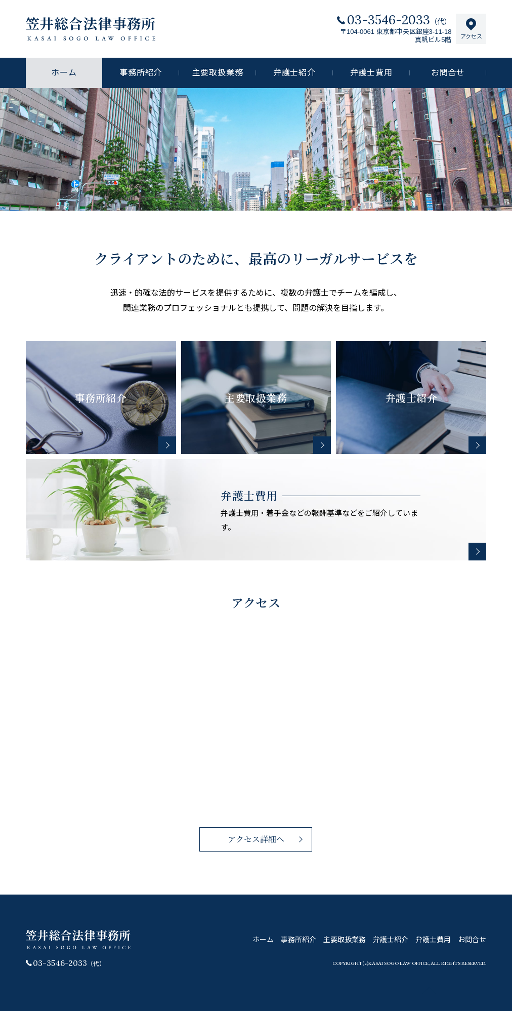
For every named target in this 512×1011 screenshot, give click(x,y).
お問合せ (448, 72)
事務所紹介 (140, 72)
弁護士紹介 (294, 72)
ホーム (263, 940)
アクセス (471, 28)
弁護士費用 (371, 72)
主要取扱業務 (217, 72)
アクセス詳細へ (256, 839)
